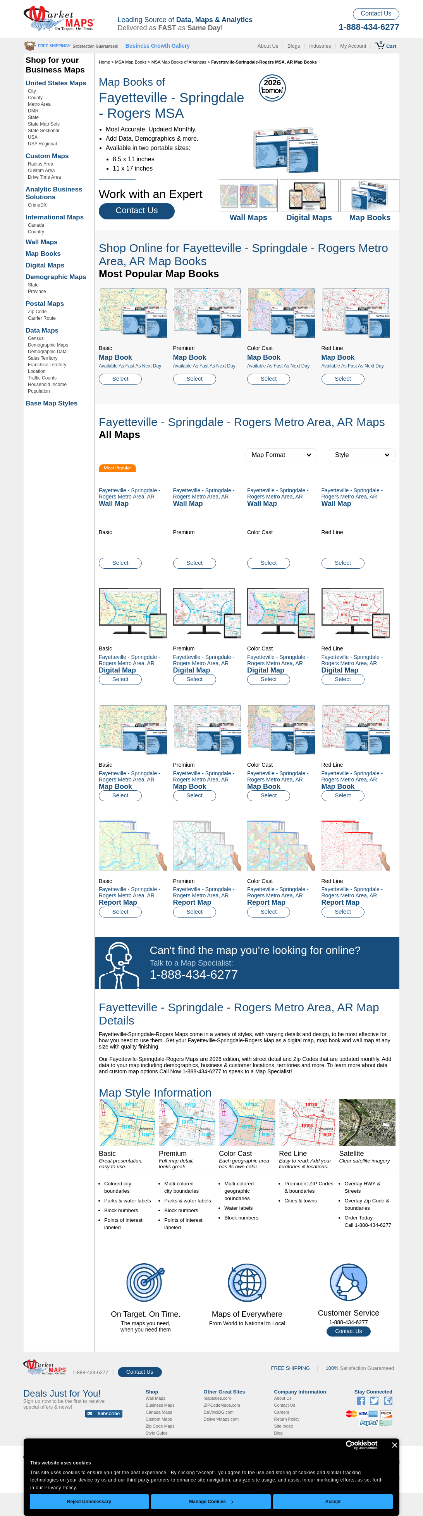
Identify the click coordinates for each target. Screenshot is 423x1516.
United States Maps (56, 83)
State (33, 117)
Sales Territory (42, 358)
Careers (281, 1412)
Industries (320, 46)
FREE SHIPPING (290, 1368)
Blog (278, 1433)
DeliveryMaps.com (221, 1419)
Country (36, 232)
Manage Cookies (211, 1501)
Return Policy (286, 1419)
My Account (353, 46)
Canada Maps (159, 1412)
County (35, 97)
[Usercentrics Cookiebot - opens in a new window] (344, 1445)
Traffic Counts (42, 378)
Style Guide (157, 1433)
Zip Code (37, 311)
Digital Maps (45, 265)
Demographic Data (47, 351)
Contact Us (376, 13)
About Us (268, 46)
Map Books (43, 253)
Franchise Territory (47, 364)
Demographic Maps (56, 277)
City (32, 91)
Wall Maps (42, 242)
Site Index (283, 1426)
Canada (36, 225)
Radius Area (40, 164)
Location (36, 371)
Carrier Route (42, 318)
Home (104, 62)
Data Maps (42, 330)
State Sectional (43, 130)
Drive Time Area (44, 177)
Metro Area (39, 104)
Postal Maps (45, 303)
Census (36, 338)
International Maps (55, 217)
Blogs (293, 46)
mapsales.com (217, 1398)
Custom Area (41, 170)
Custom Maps (47, 156)
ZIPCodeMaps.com (222, 1405)
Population (39, 391)
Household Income (47, 384)
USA (33, 137)
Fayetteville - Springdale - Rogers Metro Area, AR (129, 660)
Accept (333, 1501)
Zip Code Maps (160, 1426)
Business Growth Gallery (158, 46)
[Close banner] (394, 1445)
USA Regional (42, 144)
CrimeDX (37, 205)
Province (37, 291)
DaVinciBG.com (219, 1412)
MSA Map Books (130, 62)
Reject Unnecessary (89, 1501)
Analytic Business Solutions (54, 193)
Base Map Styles (51, 403)
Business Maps (160, 1405)
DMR (33, 111)
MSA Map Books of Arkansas (178, 62)
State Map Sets (44, 124)
